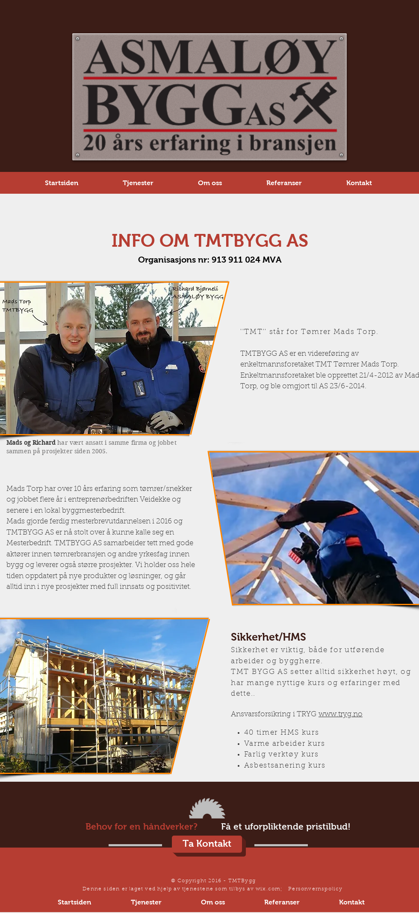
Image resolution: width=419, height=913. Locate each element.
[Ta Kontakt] (207, 844)
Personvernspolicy (315, 889)
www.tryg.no (341, 714)
